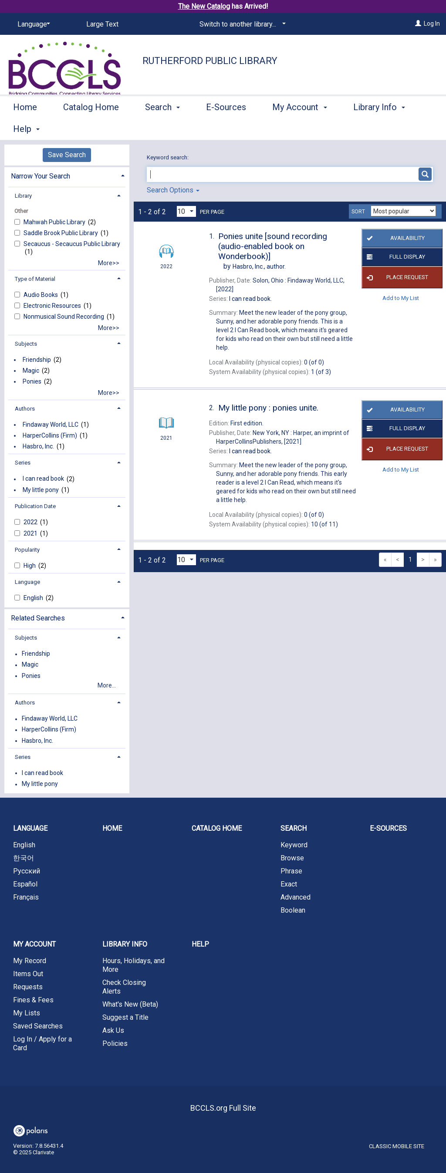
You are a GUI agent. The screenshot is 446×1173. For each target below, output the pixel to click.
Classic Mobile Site (396, 1146)
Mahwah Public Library (55, 222)
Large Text (102, 24)
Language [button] (27, 582)
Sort (358, 212)
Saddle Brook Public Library (61, 232)
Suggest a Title (125, 1017)
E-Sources (226, 127)
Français (26, 897)
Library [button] (23, 195)
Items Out (28, 974)
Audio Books (41, 294)
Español (25, 884)
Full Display (394, 257)
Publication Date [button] (35, 506)
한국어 (23, 858)
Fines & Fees (33, 1000)
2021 (31, 533)
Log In (432, 23)
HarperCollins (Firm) (50, 435)
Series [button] (22, 462)
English (34, 597)
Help (200, 944)
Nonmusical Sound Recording (64, 316)
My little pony (41, 489)
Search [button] (162, 127)
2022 (31, 522)
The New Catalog (204, 6)
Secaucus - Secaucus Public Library (72, 243)
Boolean (292, 910)
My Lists (26, 1013)
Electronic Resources (53, 305)
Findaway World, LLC (50, 424)
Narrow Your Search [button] (40, 176)
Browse (292, 858)
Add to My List (400, 297)
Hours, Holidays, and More (133, 965)
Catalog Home (91, 127)
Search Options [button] (173, 190)
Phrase (291, 871)
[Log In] (418, 23)
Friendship (37, 359)
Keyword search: (168, 157)
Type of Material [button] (35, 279)
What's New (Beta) (130, 1004)
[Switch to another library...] (241, 24)
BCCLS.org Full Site (223, 1107)
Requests (28, 987)
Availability (394, 238)
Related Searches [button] (38, 618)
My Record (29, 961)
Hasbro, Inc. (38, 446)
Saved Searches (38, 1026)
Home (25, 127)
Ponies (32, 381)
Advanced (295, 897)
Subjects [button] (26, 343)
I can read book (43, 478)
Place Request (396, 277)
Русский (26, 871)
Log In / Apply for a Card (42, 1043)
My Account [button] (299, 127)
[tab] (66, 175)
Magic (31, 370)
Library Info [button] (124, 944)
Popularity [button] (27, 549)
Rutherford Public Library (209, 60)
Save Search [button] (67, 155)
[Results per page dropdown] (186, 211)
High (30, 565)
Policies (115, 1043)
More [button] (370, 129)
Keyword (293, 845)
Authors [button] (25, 408)
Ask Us (113, 1030)
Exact (288, 884)
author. (259, 266)
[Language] (32, 24)
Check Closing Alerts (124, 986)
